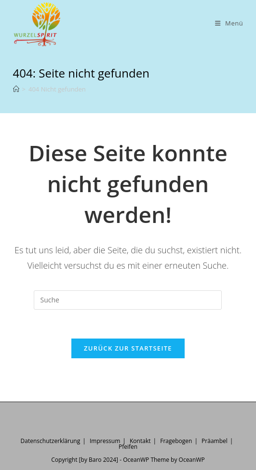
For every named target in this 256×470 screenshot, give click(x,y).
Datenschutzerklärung (51, 441)
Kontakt (140, 441)
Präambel (215, 441)
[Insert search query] (128, 300)
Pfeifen (128, 447)
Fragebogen (176, 441)
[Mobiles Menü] (229, 23)
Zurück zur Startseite (128, 348)
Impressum (105, 441)
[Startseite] (16, 89)
